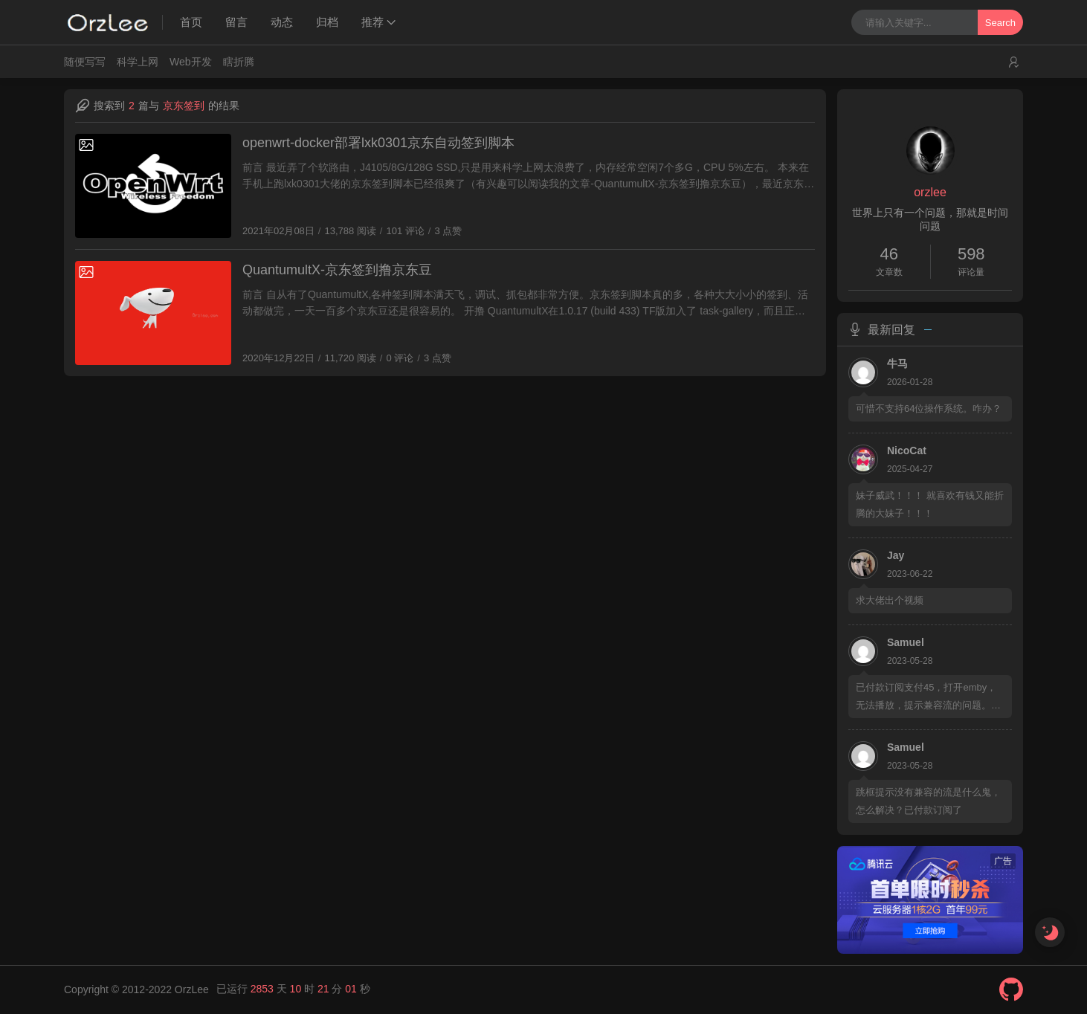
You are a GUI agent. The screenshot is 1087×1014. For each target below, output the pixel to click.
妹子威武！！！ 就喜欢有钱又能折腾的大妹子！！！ (930, 504)
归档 (327, 22)
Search (1000, 22)
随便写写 (85, 62)
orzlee (930, 192)
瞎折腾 (238, 62)
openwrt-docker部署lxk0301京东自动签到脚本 (380, 144)
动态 (282, 22)
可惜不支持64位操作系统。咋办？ (928, 408)
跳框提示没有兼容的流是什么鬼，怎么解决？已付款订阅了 (928, 801)
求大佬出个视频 (889, 600)
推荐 (372, 22)
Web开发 (191, 62)
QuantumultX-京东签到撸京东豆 (340, 271)
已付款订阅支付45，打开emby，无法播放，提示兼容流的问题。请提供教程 (928, 698)
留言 (236, 22)
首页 (191, 22)
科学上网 (137, 62)
